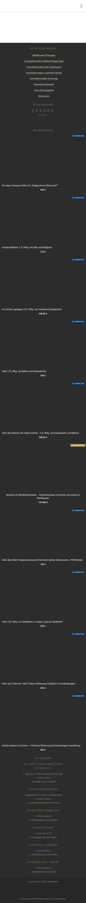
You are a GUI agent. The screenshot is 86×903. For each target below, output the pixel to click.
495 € (43, 190)
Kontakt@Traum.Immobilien (44, 781)
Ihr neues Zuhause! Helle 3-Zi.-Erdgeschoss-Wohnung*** (30, 185)
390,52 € (43, 437)
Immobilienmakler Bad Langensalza (44, 67)
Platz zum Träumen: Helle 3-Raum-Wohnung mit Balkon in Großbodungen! (38, 683)
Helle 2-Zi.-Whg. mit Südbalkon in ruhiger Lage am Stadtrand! (32, 621)
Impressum (49, 899)
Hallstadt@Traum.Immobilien (44, 872)
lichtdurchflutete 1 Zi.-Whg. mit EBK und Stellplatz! (27, 247)
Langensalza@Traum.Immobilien (44, 854)
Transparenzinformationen (31, 899)
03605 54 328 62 (44, 799)
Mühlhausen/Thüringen (43, 55)
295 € (43, 626)
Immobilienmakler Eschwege (44, 78)
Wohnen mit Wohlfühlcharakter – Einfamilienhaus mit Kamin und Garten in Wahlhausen (43, 496)
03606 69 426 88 (44, 816)
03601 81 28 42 (44, 778)
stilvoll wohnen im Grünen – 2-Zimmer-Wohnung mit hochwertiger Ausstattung (41, 745)
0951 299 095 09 (44, 868)
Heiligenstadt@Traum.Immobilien (44, 820)
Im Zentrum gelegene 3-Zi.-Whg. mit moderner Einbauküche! (32, 309)
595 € (43, 750)
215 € (43, 252)
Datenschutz (60, 899)
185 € (43, 564)
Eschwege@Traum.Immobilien (44, 837)
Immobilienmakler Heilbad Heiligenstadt (43, 61)
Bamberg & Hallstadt (44, 84)
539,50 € (43, 314)
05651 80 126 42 (44, 833)
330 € (43, 375)
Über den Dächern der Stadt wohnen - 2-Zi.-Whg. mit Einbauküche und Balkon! (40, 433)
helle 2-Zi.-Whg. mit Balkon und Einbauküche (24, 371)
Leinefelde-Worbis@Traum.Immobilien (44, 803)
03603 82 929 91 (44, 851)
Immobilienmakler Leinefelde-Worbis (44, 73)
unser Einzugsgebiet (44, 90)
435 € (43, 688)
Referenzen (43, 96)
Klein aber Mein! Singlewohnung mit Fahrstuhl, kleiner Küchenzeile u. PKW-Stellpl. (42, 560)
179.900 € (43, 502)
